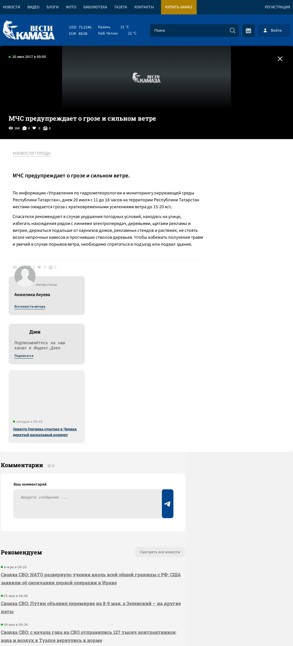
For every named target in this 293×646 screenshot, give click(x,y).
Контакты (144, 7)
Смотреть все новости (138, 409)
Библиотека (95, 7)
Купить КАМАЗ (178, 7)
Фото (71, 7)
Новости (11, 7)
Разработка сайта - (271, 630)
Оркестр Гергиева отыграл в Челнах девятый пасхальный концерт (244, 285)
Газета (120, 7)
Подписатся (223, 209)
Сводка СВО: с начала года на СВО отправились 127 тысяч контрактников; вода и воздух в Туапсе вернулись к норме (70, 493)
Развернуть (146, 607)
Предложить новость (236, 428)
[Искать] (232, 30)
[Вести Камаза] (29, 30)
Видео (33, 7)
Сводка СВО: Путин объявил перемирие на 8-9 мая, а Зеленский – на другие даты (81, 464)
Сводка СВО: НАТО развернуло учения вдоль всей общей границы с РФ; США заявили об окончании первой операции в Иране (79, 435)
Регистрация (277, 7)
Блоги (53, 7)
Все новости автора (229, 160)
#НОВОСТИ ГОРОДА (33, 153)
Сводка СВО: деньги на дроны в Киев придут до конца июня (71, 517)
